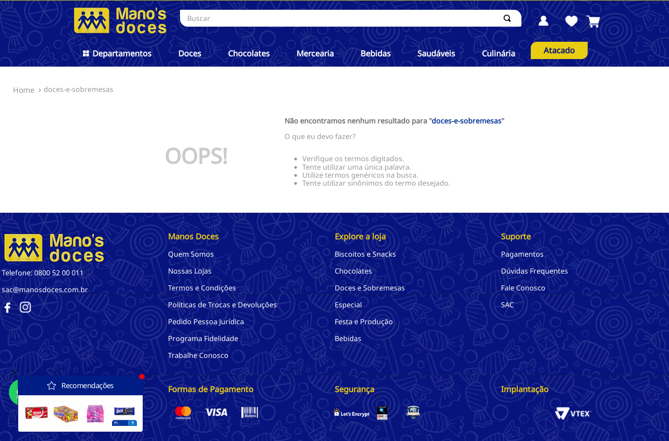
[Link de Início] (23, 90)
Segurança (354, 389)
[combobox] (350, 18)
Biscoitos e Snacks (365, 254)
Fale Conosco (523, 288)
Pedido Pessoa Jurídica (206, 321)
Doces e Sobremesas (370, 288)
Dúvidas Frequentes (534, 271)
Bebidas (348, 338)
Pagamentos (522, 254)
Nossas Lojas (190, 271)
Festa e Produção (364, 321)
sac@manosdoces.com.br (45, 289)
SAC (507, 305)
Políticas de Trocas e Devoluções (222, 305)
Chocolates (353, 271)
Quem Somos (191, 254)
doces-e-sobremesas (78, 89)
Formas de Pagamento (210, 389)
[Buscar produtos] (509, 18)
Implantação (525, 389)
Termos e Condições (202, 288)
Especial (348, 305)
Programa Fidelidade (203, 338)
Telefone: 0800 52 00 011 (43, 273)
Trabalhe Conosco (198, 355)
